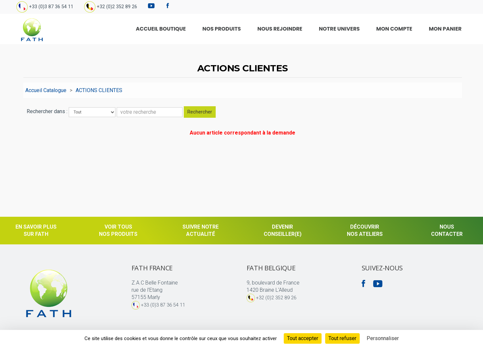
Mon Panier (447, 28)
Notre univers (359, 28)
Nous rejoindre (308, 28)
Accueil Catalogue (45, 90)
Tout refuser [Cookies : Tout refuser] (342, 338)
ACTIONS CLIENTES (99, 90)
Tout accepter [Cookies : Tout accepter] (302, 338)
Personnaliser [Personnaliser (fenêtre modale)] (383, 338)
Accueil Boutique (207, 28)
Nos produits (259, 28)
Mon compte (405, 28)
